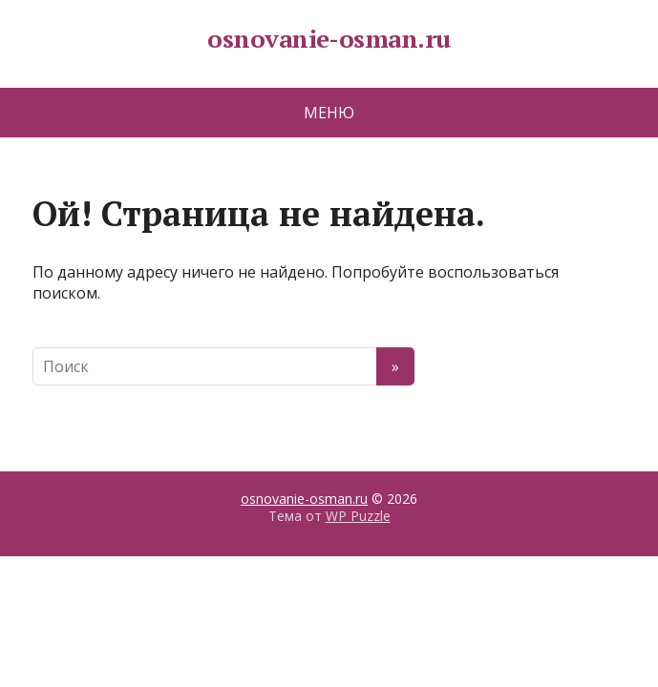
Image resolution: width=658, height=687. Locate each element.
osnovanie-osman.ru (329, 39)
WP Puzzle (358, 516)
